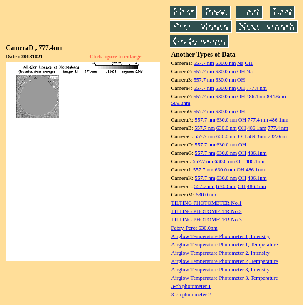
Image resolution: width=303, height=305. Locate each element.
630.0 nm (225, 63)
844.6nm (276, 96)
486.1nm (256, 96)
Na (240, 63)
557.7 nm (204, 63)
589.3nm (180, 103)
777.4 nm (256, 88)
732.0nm (277, 136)
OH (249, 63)
